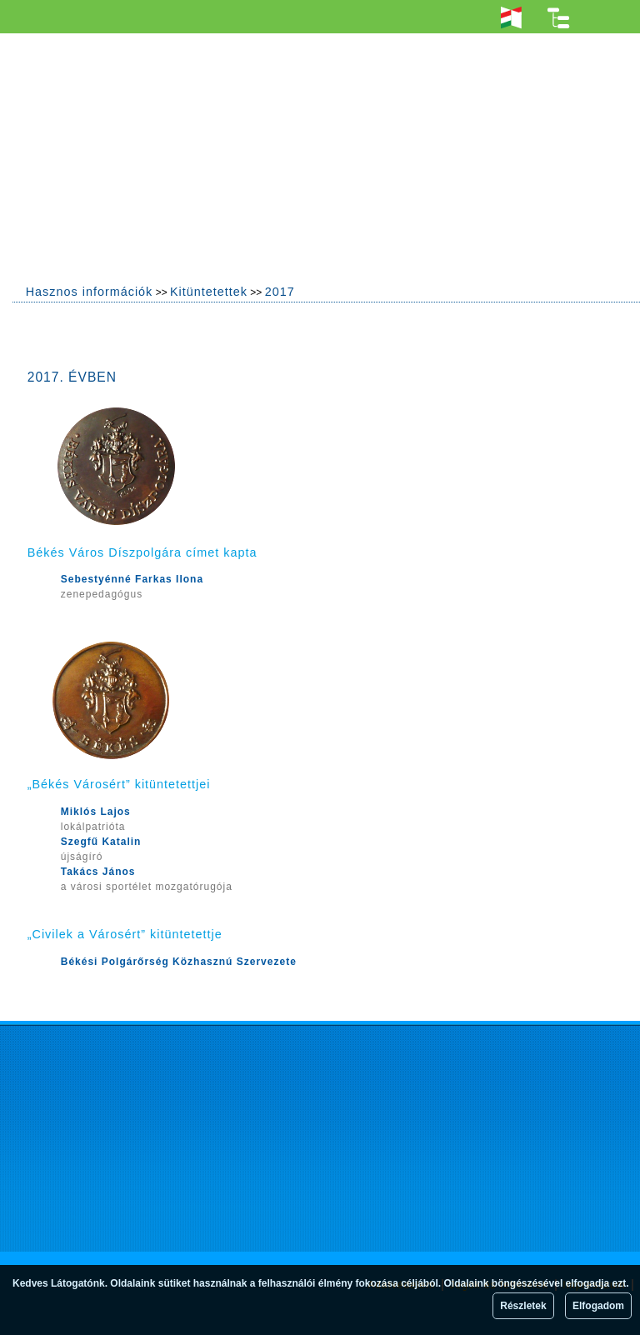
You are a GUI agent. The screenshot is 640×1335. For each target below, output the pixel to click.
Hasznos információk (89, 291)
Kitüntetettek (209, 291)
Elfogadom (598, 1306)
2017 (280, 291)
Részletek (523, 1306)
